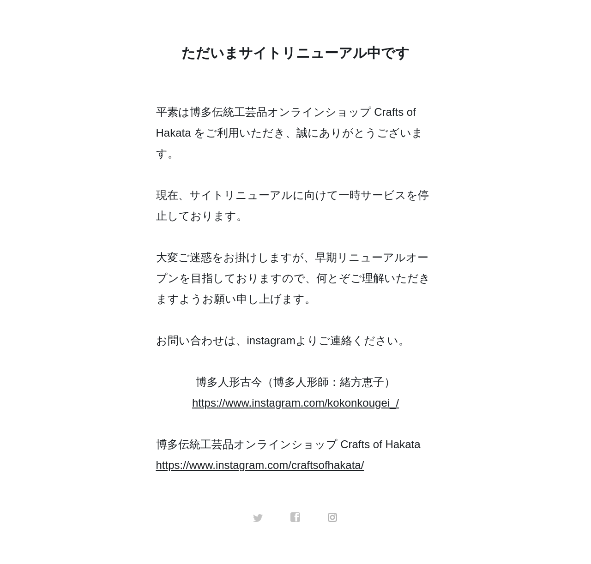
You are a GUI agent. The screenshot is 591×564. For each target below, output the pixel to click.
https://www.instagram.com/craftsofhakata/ (260, 465)
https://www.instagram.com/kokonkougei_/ (295, 402)
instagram (333, 517)
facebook (295, 517)
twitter (258, 517)
